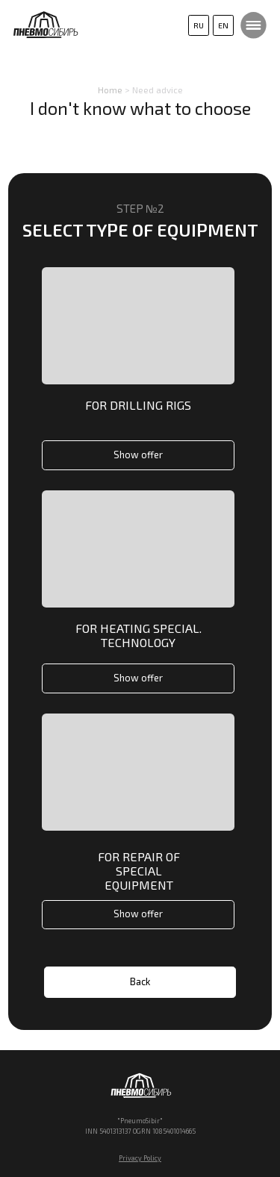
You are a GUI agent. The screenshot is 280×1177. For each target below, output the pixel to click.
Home (110, 89)
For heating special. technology (138, 635)
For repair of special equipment (139, 870)
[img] (138, 549)
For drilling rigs (138, 405)
